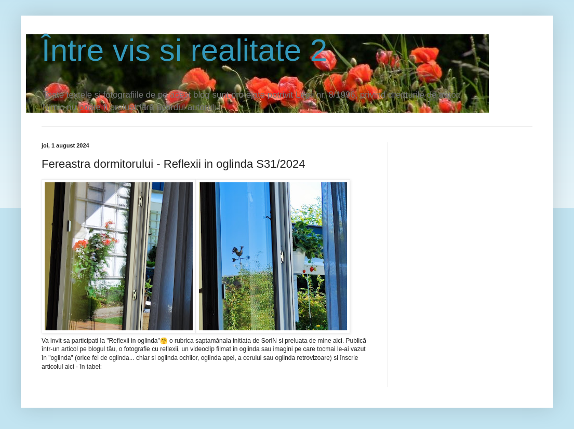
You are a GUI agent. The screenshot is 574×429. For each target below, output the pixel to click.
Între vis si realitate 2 (184, 50)
